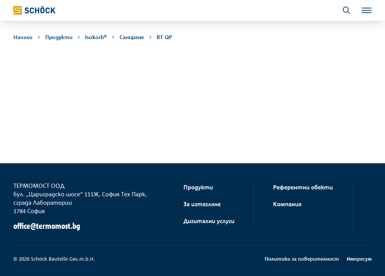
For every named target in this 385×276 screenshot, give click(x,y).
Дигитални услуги (208, 221)
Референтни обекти (303, 187)
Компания (287, 204)
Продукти (198, 187)
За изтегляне (202, 204)
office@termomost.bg (46, 226)
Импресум (359, 259)
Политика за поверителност (302, 259)
